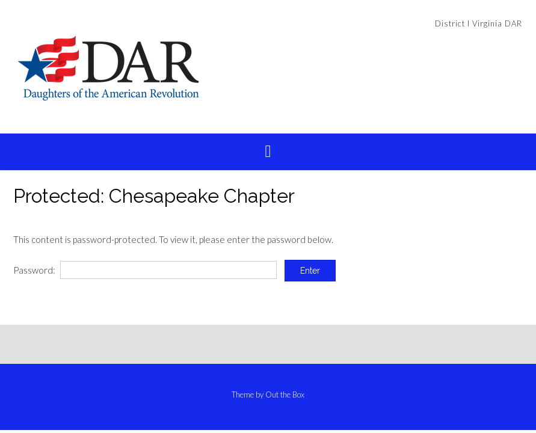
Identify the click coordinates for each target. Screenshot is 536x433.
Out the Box (284, 394)
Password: (145, 270)
